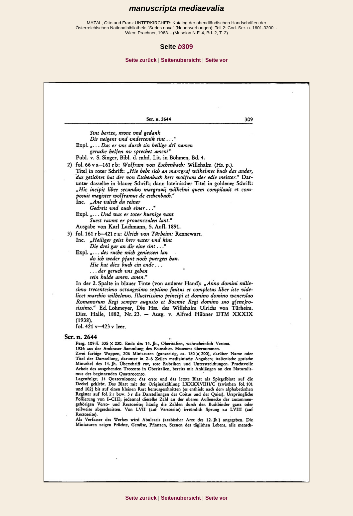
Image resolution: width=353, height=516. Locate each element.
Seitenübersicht (181, 60)
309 (185, 46)
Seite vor (216, 60)
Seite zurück (141, 60)
